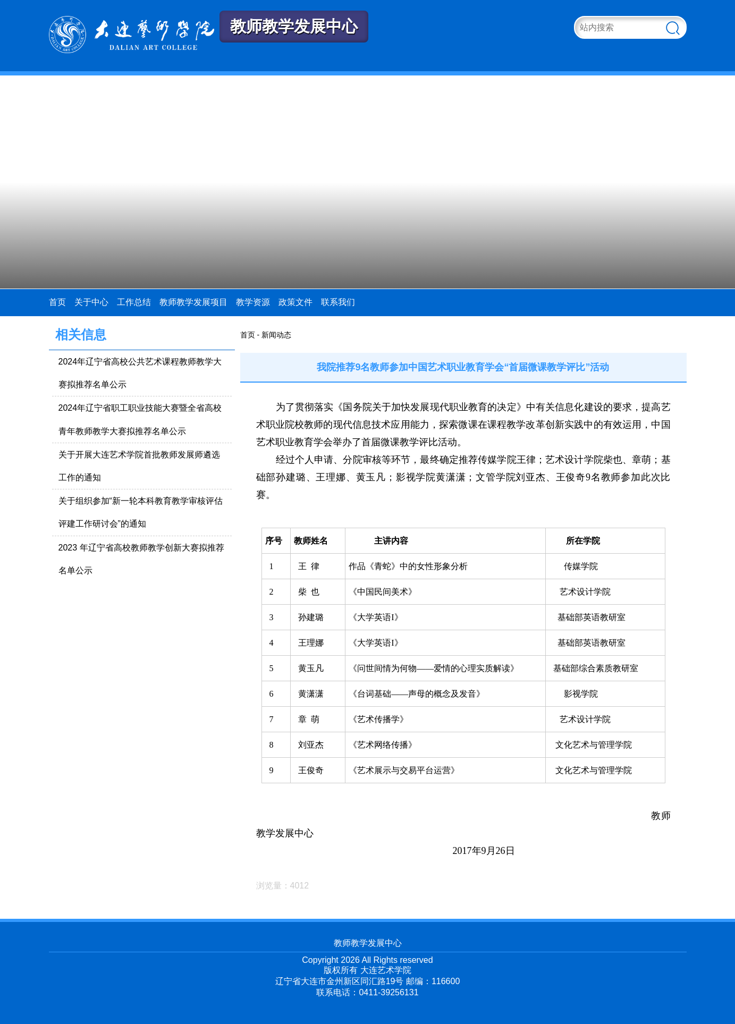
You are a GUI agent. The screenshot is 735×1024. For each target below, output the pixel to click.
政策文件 (295, 302)
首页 (57, 302)
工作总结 (134, 302)
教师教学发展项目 (193, 302)
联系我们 (338, 302)
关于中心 (91, 302)
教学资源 (253, 302)
